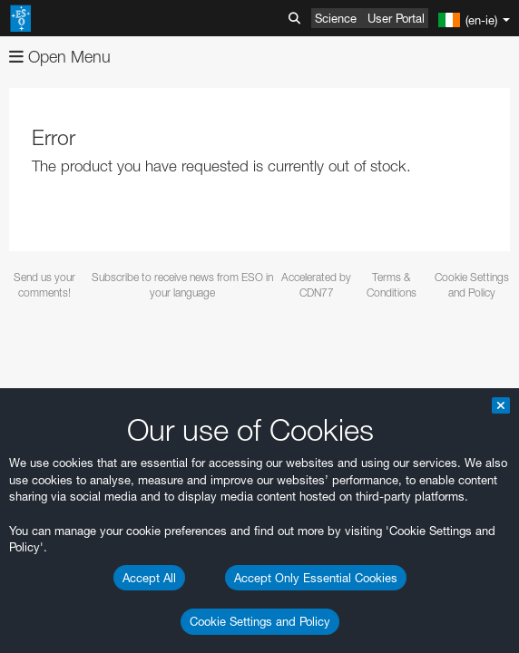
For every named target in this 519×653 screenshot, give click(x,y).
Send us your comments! (44, 284)
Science (336, 18)
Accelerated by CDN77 (316, 284)
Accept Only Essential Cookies (315, 577)
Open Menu (60, 56)
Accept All (149, 577)
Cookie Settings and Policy (260, 621)
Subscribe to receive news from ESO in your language (182, 284)
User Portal (396, 18)
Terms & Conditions (391, 284)
